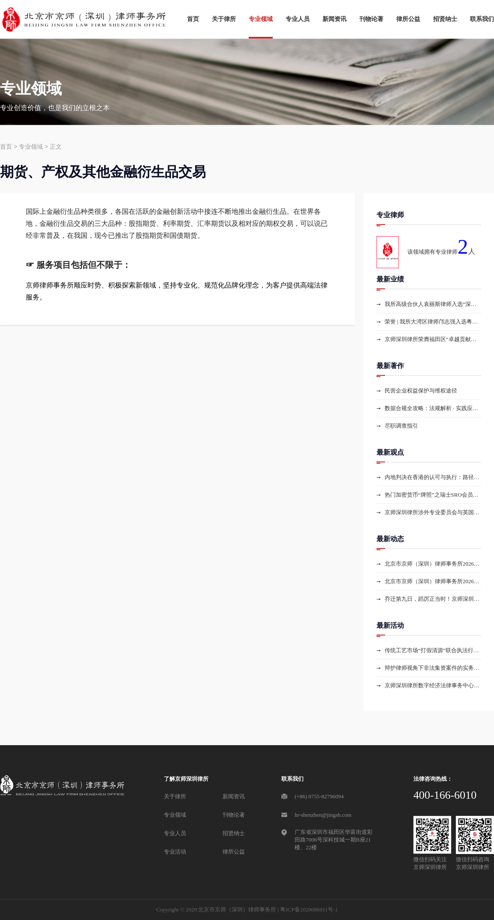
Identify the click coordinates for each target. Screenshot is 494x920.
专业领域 (261, 19)
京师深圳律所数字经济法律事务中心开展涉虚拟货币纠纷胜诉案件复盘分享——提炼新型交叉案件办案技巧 (433, 685)
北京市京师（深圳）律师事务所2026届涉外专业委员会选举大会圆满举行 (433, 581)
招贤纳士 (445, 19)
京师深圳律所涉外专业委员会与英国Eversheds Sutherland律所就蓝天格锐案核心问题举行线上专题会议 (433, 512)
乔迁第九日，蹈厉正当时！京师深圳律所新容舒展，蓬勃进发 (433, 599)
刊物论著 (371, 19)
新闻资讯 (334, 19)
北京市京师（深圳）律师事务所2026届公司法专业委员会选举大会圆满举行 (433, 563)
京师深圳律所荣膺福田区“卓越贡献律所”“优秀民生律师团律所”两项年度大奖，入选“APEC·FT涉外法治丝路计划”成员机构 (433, 339)
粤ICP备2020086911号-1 (309, 909)
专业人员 (298, 19)
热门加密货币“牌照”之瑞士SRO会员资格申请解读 (433, 494)
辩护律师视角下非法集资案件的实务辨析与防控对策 (433, 668)
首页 (193, 19)
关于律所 (224, 19)
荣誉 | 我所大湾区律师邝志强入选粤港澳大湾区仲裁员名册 (433, 321)
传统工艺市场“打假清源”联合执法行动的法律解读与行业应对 (433, 650)
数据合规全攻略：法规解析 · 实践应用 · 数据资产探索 (433, 408)
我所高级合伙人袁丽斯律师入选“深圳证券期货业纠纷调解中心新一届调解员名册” (433, 304)
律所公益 (408, 19)
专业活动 (175, 851)
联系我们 (482, 19)
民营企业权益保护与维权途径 (421, 390)
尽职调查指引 (401, 426)
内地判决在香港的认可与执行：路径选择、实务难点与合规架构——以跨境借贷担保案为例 (433, 477)
